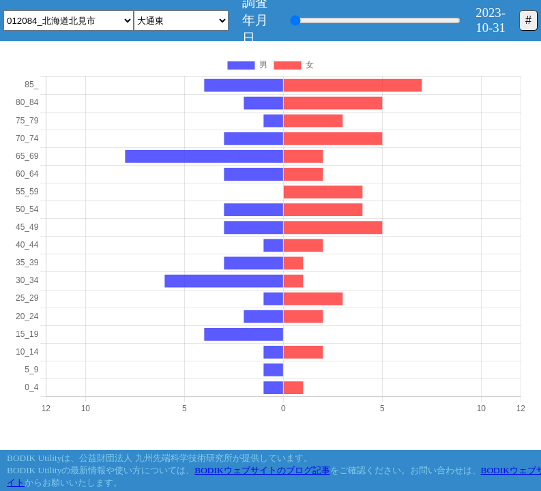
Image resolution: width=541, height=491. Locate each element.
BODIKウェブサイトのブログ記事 (262, 470)
